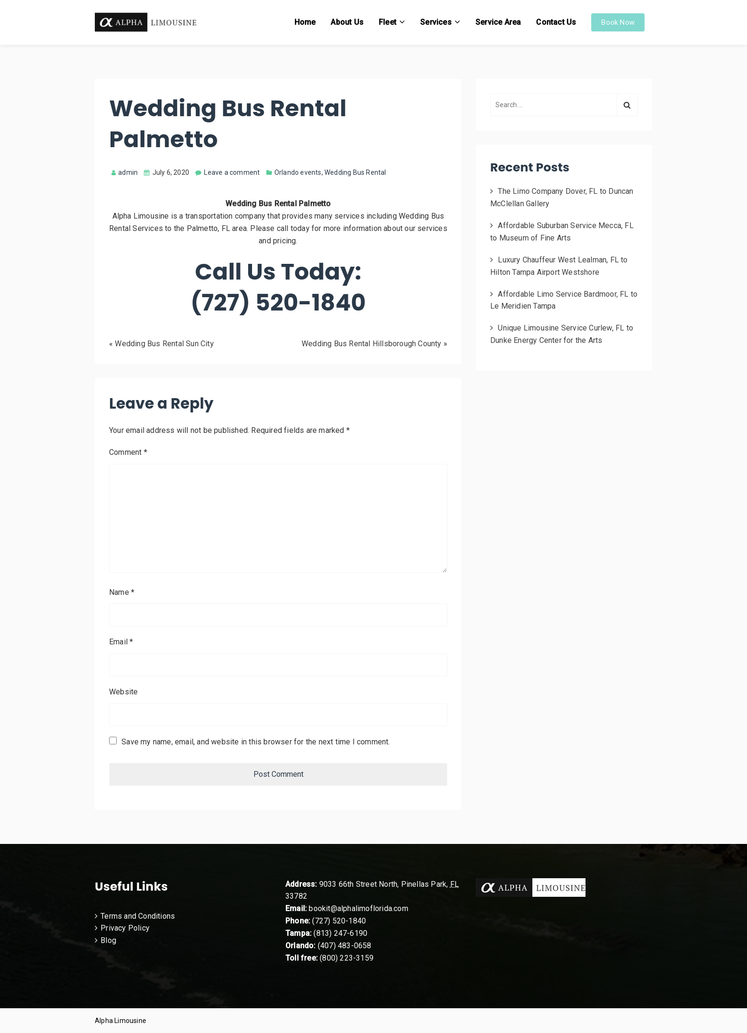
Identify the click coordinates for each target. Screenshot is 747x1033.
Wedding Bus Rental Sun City (164, 343)
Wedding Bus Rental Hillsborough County (372, 343)
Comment (128, 452)
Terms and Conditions (138, 916)
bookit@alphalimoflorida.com (357, 908)
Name (121, 592)
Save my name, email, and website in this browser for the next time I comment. (255, 741)
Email (121, 641)
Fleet (387, 22)
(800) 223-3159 (347, 958)
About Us (347, 22)
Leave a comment (232, 172)
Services (436, 22)
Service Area (498, 22)
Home (305, 22)
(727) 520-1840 (339, 920)
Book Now (618, 22)
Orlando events (298, 172)
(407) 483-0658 (345, 945)
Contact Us (556, 22)
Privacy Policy (125, 928)
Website (123, 691)
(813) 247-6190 (340, 933)
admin (124, 172)
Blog (108, 940)
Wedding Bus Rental (355, 172)
